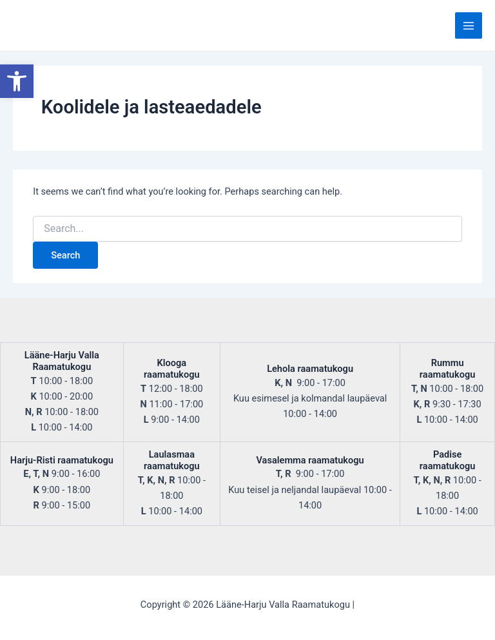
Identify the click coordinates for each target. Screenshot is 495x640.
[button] (17, 81)
